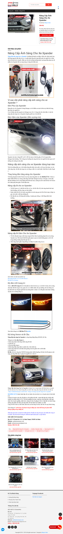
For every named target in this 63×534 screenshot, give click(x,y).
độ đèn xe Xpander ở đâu (36, 429)
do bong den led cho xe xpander (16, 431)
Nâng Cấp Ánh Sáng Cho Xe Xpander (45, 17)
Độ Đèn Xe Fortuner (13, 280)
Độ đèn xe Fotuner (31, 467)
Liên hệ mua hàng (47, 35)
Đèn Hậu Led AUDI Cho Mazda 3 (47, 468)
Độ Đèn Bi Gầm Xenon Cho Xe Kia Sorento (47, 450)
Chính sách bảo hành (14, 502)
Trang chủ (11, 10)
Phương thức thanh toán (15, 499)
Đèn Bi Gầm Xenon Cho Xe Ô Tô (15, 485)
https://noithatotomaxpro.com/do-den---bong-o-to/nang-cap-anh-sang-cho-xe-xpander (30, 391)
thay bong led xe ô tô (49, 429)
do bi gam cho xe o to (29, 431)
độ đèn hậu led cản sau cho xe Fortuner (31, 450)
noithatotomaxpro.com (18, 520)
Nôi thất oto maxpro (37, 497)
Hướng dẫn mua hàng (14, 497)
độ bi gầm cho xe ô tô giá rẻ (42, 431)
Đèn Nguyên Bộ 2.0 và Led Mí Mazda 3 (18, 278)
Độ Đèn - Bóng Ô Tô (20, 10)
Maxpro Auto (47, 22)
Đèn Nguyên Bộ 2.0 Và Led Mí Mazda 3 (15, 468)
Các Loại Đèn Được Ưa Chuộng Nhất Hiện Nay (15, 450)
